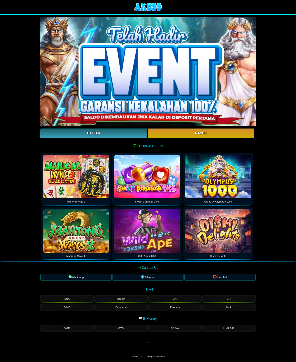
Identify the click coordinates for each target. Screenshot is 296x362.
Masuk (201, 133)
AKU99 (135, 356)
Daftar (93, 133)
